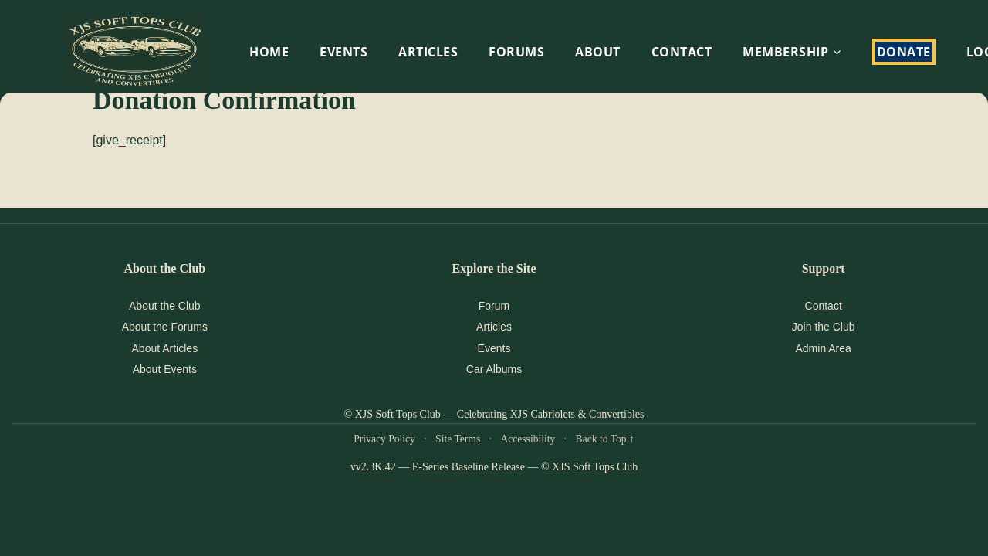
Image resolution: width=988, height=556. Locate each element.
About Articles (165, 348)
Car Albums (494, 369)
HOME (269, 51)
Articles (428, 51)
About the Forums (165, 326)
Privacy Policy (384, 439)
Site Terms (457, 439)
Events (494, 348)
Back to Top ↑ (605, 439)
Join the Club (823, 326)
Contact (681, 51)
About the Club (165, 306)
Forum (494, 306)
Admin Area (823, 348)
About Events (165, 369)
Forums (516, 51)
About (598, 51)
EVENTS (343, 51)
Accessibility (527, 439)
